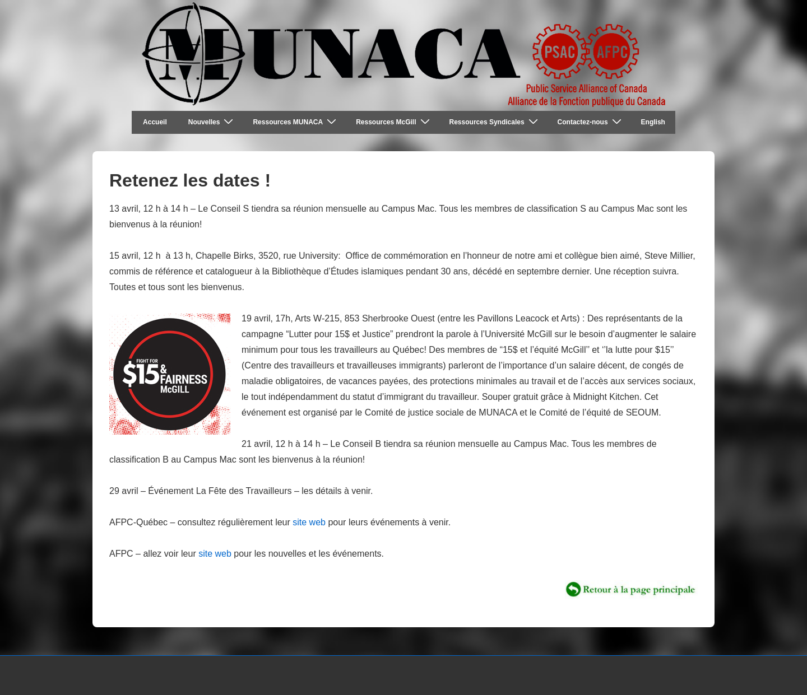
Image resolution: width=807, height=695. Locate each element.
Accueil (155, 122)
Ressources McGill (394, 122)
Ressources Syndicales (495, 122)
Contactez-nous (591, 122)
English (653, 122)
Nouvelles (212, 122)
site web (308, 522)
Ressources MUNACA (296, 122)
